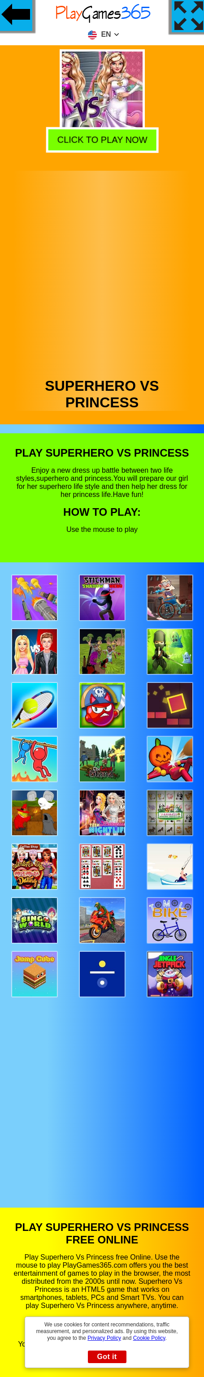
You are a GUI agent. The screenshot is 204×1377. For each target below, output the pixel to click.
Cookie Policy (149, 1338)
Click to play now (101, 140)
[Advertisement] (101, 272)
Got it (107, 1356)
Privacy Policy (104, 1338)
